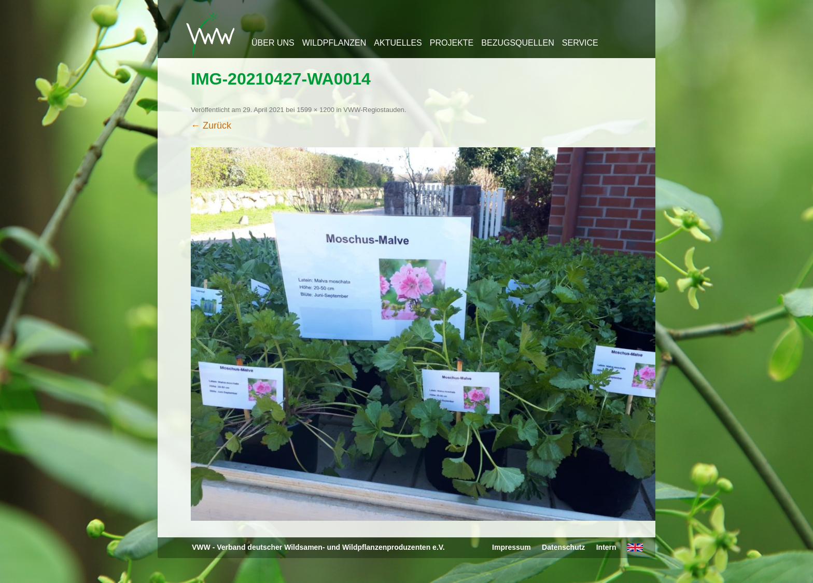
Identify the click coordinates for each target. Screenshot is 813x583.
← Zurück (211, 125)
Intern (606, 547)
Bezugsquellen (517, 42)
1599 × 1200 (315, 110)
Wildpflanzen (334, 42)
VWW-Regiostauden (373, 110)
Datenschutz (563, 547)
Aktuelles (398, 42)
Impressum (511, 547)
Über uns (273, 42)
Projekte (451, 42)
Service (580, 42)
